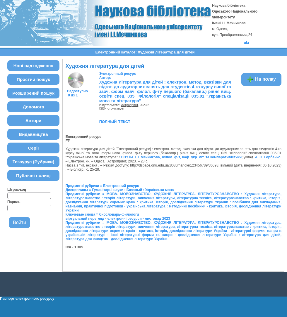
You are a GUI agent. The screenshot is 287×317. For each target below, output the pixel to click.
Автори (33, 120)
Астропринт (129, 105)
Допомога (33, 106)
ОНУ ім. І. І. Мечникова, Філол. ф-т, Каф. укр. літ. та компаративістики (181, 157)
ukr (247, 43)
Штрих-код (16, 190)
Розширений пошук (33, 93)
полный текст (114, 121)
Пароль (13, 202)
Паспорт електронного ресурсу (27, 299)
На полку (261, 79)
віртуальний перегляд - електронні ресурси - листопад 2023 (118, 218)
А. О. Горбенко (268, 157)
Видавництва (33, 134)
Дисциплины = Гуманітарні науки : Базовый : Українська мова (120, 190)
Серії (33, 147)
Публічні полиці (33, 175)
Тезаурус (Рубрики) (33, 161)
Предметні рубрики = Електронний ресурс (102, 186)
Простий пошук (33, 79)
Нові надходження (33, 65)
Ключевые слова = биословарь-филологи (102, 214)
